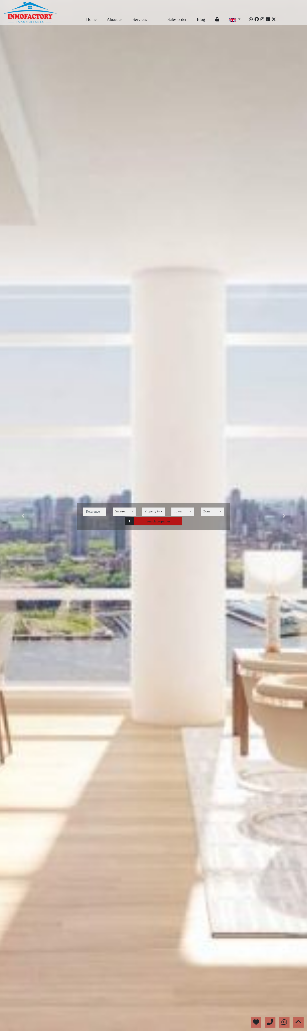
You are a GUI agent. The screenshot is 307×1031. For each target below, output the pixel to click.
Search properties (158, 521)
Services (140, 19)
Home (91, 19)
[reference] (94, 512)
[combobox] (124, 512)
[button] (129, 521)
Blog (201, 19)
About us (114, 19)
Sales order (177, 19)
